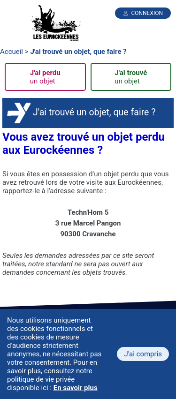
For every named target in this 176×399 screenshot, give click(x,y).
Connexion (147, 13)
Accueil (11, 51)
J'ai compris (143, 354)
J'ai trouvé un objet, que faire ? (78, 51)
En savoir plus (76, 388)
